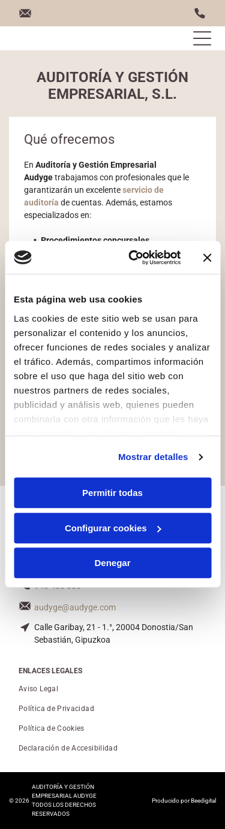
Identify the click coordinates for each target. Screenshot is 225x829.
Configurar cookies (113, 528)
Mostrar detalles (153, 457)
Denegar (112, 563)
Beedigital (203, 800)
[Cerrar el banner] (207, 257)
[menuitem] (112, 689)
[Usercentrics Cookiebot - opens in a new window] (134, 257)
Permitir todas (112, 493)
